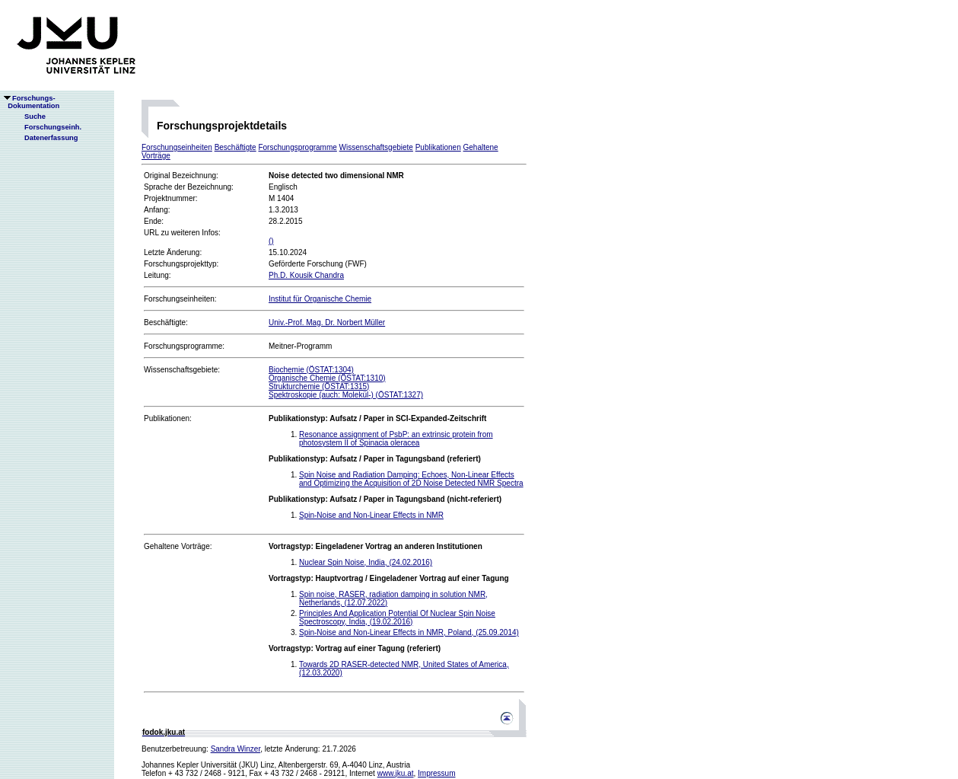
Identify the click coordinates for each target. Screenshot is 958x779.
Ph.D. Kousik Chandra (306, 275)
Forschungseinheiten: (180, 299)
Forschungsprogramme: (184, 346)
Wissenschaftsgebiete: (182, 370)
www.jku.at (395, 773)
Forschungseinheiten (177, 147)
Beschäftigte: (166, 322)
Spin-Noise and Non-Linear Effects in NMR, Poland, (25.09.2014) (409, 632)
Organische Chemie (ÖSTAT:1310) (327, 378)
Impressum (436, 773)
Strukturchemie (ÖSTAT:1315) (319, 386)
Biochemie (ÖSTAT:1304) (311, 370)
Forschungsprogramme (297, 147)
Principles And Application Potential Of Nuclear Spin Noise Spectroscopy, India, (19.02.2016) (397, 617)
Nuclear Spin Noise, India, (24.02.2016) (365, 562)
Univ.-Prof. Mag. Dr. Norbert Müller (327, 322)
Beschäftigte (235, 147)
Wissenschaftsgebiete (376, 147)
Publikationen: (168, 418)
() (271, 241)
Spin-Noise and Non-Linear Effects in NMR (371, 515)
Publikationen (438, 147)
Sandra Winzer (236, 749)
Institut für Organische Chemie (320, 299)
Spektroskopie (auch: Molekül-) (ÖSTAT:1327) (346, 395)
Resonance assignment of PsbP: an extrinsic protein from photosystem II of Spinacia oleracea (396, 438)
